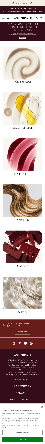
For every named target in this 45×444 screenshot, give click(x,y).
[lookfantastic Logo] (23, 17)
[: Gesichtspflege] (22, 112)
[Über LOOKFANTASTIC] (22, 399)
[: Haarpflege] (22, 204)
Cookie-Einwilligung (22, 379)
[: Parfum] (22, 296)
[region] (22, 423)
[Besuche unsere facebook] (14, 343)
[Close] (42, 407)
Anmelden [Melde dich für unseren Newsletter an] (22, 331)
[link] (37, 17)
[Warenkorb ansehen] (41, 17)
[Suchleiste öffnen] (8, 17)
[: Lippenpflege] (22, 158)
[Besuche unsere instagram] (25, 343)
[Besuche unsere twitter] (20, 343)
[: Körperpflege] (22, 66)
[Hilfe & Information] (22, 386)
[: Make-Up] (22, 250)
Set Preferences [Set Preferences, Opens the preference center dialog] (22, 432)
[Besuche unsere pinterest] (31, 343)
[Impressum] (22, 392)
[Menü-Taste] (3, 17)
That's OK (22, 439)
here (4, 428)
